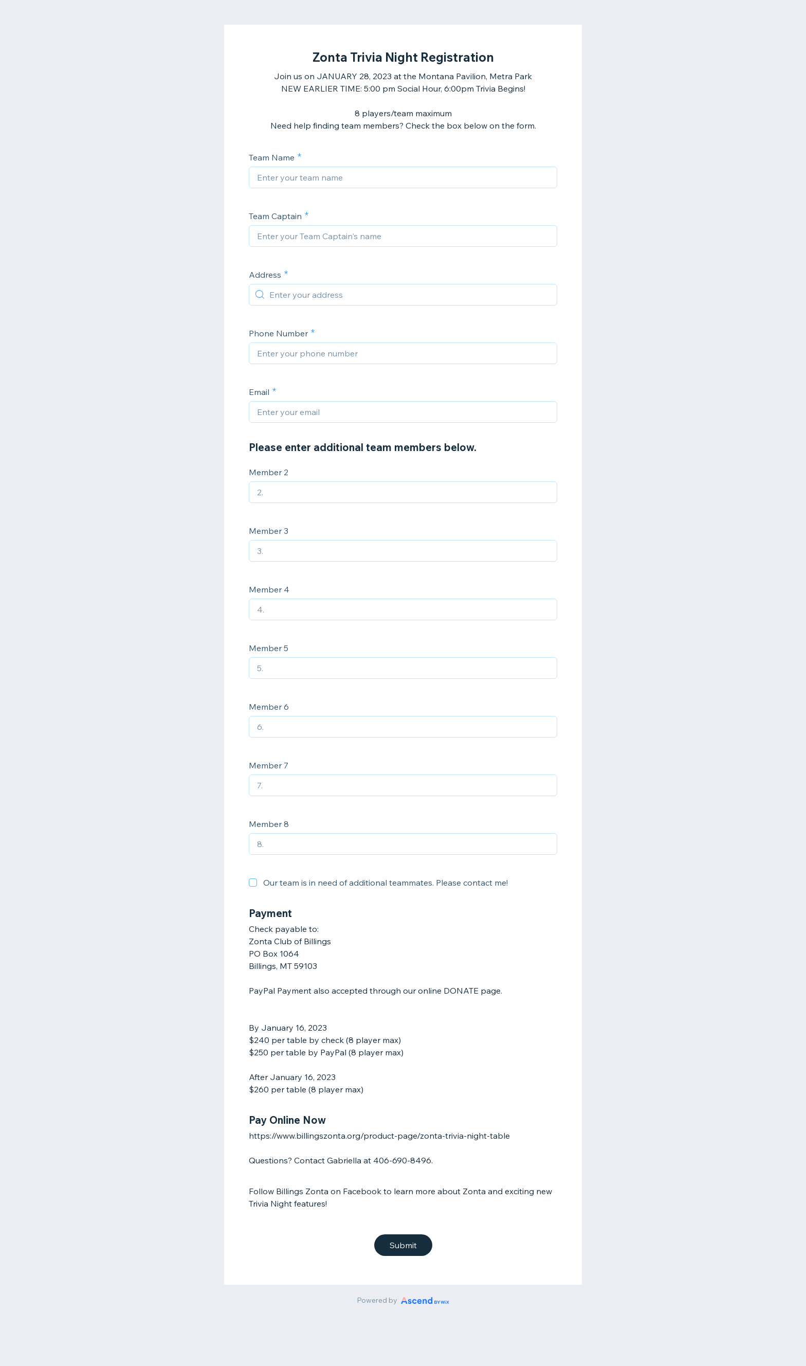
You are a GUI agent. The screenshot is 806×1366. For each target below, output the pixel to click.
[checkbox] (253, 882)
